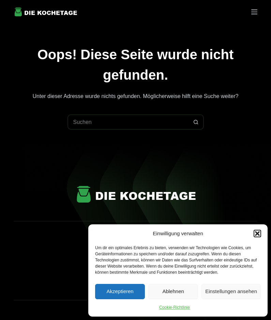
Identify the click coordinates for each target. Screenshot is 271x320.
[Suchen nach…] (128, 122)
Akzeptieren (119, 291)
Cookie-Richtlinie (174, 307)
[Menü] (254, 12)
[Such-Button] (196, 122)
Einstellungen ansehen (231, 291)
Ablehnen (173, 291)
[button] (257, 233)
